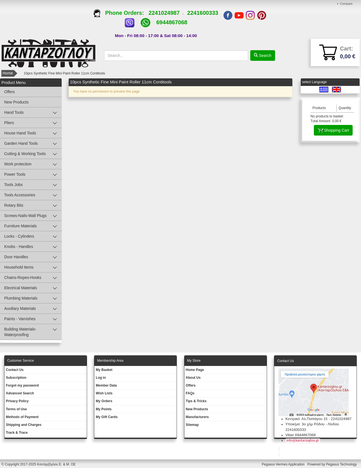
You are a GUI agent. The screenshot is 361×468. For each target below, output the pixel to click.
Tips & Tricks (196, 401)
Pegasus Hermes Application (283, 464)
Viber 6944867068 (300, 435)
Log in (101, 378)
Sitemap (192, 425)
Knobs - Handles (18, 246)
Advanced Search (20, 393)
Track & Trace (17, 433)
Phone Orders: (120, 13)
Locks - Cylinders (19, 236)
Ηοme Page (195, 370)
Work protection (18, 164)
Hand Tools (14, 112)
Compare (346, 3)
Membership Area (110, 361)
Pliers (9, 122)
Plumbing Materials (20, 298)
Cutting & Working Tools (25, 153)
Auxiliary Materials (20, 308)
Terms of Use (16, 409)
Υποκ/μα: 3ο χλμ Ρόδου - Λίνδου (312, 424)
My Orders (104, 401)
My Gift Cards (106, 417)
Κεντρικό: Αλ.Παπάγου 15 (306, 419)
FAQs (190, 393)
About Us (193, 378)
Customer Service (20, 361)
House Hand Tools (20, 133)
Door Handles (16, 257)
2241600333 (202, 13)
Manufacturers (197, 417)
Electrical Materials (20, 288)
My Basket (104, 370)
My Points (104, 409)
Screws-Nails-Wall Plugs (25, 215)
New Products (16, 102)
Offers (9, 92)
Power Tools (14, 174)
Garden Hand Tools (21, 143)
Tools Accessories (19, 195)
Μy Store (194, 361)
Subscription (16, 378)
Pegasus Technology (342, 464)
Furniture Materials (20, 226)
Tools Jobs (13, 184)
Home (8, 73)
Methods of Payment (22, 417)
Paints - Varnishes (20, 319)
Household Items (18, 267)
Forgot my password (22, 385)
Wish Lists (104, 393)
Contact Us (14, 370)
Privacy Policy (17, 401)
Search (264, 55)
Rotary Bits (13, 205)
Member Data (106, 385)
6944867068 (171, 22)
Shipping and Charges (23, 425)
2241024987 (164, 13)
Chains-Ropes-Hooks (22, 277)
